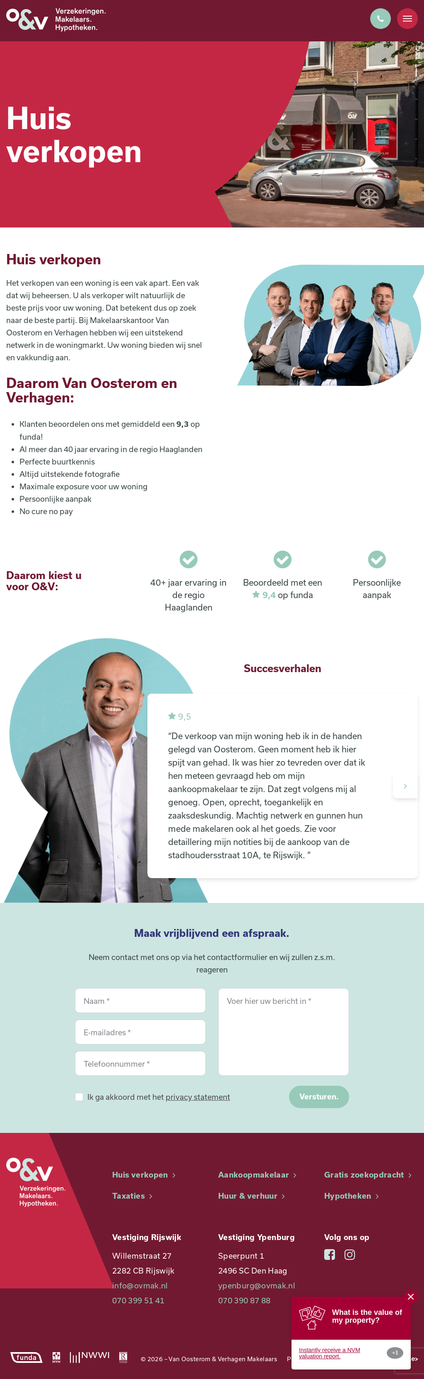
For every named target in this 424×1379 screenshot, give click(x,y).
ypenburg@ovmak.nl (256, 1285)
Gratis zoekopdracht (369, 1175)
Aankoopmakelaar (258, 1175)
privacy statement (198, 1096)
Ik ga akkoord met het (158, 1096)
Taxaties (133, 1196)
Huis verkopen (145, 1175)
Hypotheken (352, 1196)
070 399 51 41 (138, 1300)
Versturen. (319, 1096)
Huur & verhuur (252, 1196)
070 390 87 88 (244, 1300)
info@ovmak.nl (140, 1285)
